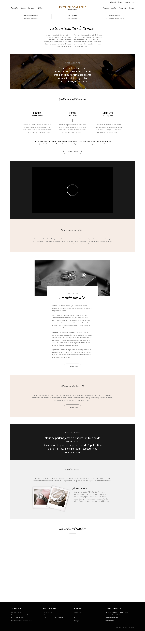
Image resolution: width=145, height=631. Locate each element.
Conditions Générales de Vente (21, 621)
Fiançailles (14, 8)
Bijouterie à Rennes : (116, 2)
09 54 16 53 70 (129, 2)
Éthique (40, 8)
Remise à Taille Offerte (18, 618)
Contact (131, 8)
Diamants (106, 8)
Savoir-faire (123, 8)
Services (113, 8)
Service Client (47, 612)
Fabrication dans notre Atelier (21, 615)
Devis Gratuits (16, 612)
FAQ (44, 615)
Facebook (77, 618)
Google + (77, 621)
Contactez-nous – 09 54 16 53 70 (53, 618)
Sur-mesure (31, 8)
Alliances (23, 8)
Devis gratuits (72, 16)
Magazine (77, 612)
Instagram (77, 615)
